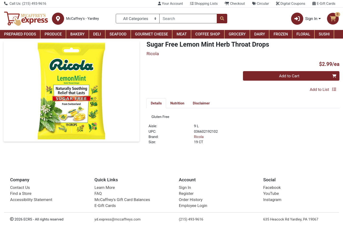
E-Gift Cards (323, 3)
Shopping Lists (204, 3)
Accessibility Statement (31, 199)
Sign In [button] (304, 19)
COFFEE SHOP (207, 34)
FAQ (98, 193)
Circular (260, 3)
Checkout (235, 3)
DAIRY (259, 34)
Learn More (105, 187)
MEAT (182, 34)
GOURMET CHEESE (151, 34)
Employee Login (193, 205)
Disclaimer (201, 103)
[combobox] (188, 18)
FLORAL (303, 34)
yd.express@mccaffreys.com (118, 219)
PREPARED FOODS (20, 34)
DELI (97, 34)
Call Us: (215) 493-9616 (25, 3)
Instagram (272, 199)
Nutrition (177, 103)
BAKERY (77, 34)
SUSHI (324, 34)
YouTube (271, 193)
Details (156, 103)
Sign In (185, 187)
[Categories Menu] (138, 18)
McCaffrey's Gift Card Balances (122, 199)
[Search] (188, 18)
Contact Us (20, 187)
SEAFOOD (118, 34)
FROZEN (280, 34)
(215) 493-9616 (191, 219)
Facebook (272, 187)
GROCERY (237, 34)
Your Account (170, 3)
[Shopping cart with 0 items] (333, 19)
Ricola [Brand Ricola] (199, 138)
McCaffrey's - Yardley (82, 18)
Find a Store (20, 193)
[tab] (156, 103)
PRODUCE (53, 34)
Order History (191, 199)
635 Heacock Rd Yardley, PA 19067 (290, 219)
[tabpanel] (242, 132)
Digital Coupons (290, 3)
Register (186, 193)
